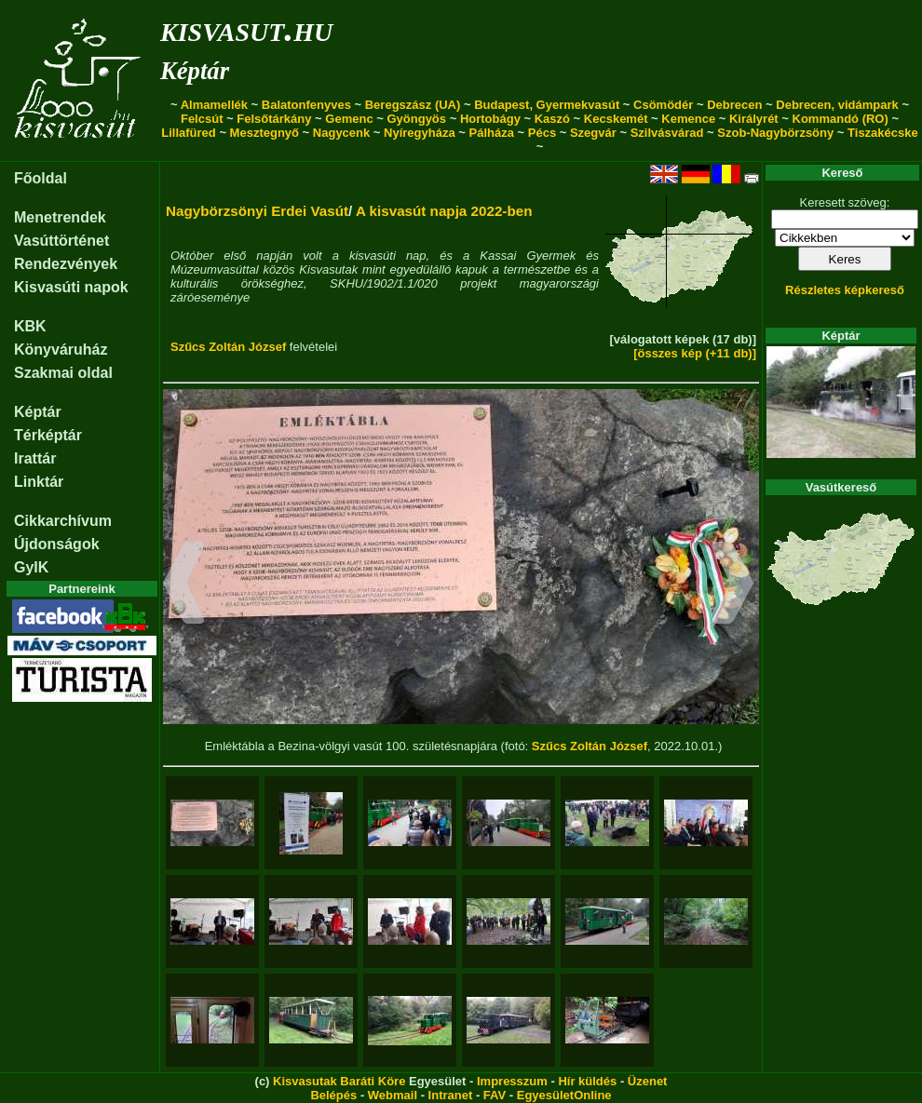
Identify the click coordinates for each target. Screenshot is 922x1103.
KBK (30, 326)
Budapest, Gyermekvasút (546, 105)
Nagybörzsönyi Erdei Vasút (257, 211)
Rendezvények (65, 264)
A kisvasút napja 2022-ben (444, 211)
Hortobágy (490, 119)
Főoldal (40, 178)
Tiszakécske (882, 133)
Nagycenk (341, 133)
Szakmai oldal (63, 373)
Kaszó (552, 119)
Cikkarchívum (63, 521)
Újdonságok (57, 544)
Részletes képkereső (844, 290)
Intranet (450, 1095)
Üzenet (648, 1081)
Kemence (688, 119)
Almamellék (214, 105)
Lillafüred (188, 133)
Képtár (194, 71)
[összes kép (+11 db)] (694, 353)
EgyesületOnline (564, 1095)
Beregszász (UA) (413, 105)
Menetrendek (60, 217)
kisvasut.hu (246, 28)
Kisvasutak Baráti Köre (339, 1081)
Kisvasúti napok (71, 287)
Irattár (35, 458)
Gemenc (349, 119)
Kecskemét (616, 119)
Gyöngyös (416, 119)
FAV (494, 1095)
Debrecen (734, 105)
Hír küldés (587, 1081)
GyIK (31, 567)
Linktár (38, 482)
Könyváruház (60, 349)
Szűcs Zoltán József (228, 347)
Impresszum (512, 1081)
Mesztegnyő (264, 133)
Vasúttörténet (61, 241)
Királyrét (754, 119)
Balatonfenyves (306, 105)
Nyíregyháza (419, 133)
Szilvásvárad (667, 133)
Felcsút (202, 119)
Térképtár (48, 435)
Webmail (392, 1095)
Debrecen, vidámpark (837, 105)
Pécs (542, 133)
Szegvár (593, 133)
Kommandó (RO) (840, 119)
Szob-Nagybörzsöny (775, 133)
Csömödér (663, 105)
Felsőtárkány (274, 119)
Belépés (333, 1095)
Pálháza (491, 133)
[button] (184, 585)
